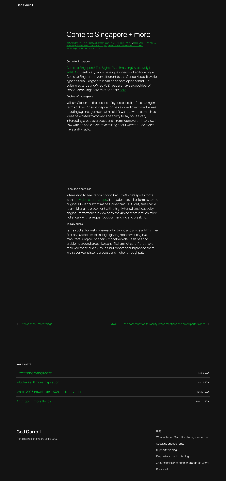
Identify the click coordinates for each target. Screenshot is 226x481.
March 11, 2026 (203, 401)
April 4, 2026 (204, 382)
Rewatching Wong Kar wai (34, 373)
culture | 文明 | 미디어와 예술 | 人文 (82, 42)
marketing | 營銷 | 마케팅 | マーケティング (85, 45)
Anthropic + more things (33, 401)
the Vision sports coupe (90, 199)
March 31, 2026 (203, 391)
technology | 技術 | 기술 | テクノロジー (83, 48)
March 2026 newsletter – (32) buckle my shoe (49, 392)
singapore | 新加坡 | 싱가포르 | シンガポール (123, 45)
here (122, 90)
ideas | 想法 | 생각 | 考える (144, 42)
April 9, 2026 (204, 372)
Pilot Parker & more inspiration (37, 382)
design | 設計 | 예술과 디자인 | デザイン (115, 42)
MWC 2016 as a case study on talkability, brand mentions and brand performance (158, 324)
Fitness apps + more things (36, 324)
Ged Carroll (24, 5)
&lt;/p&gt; (113, 157)
